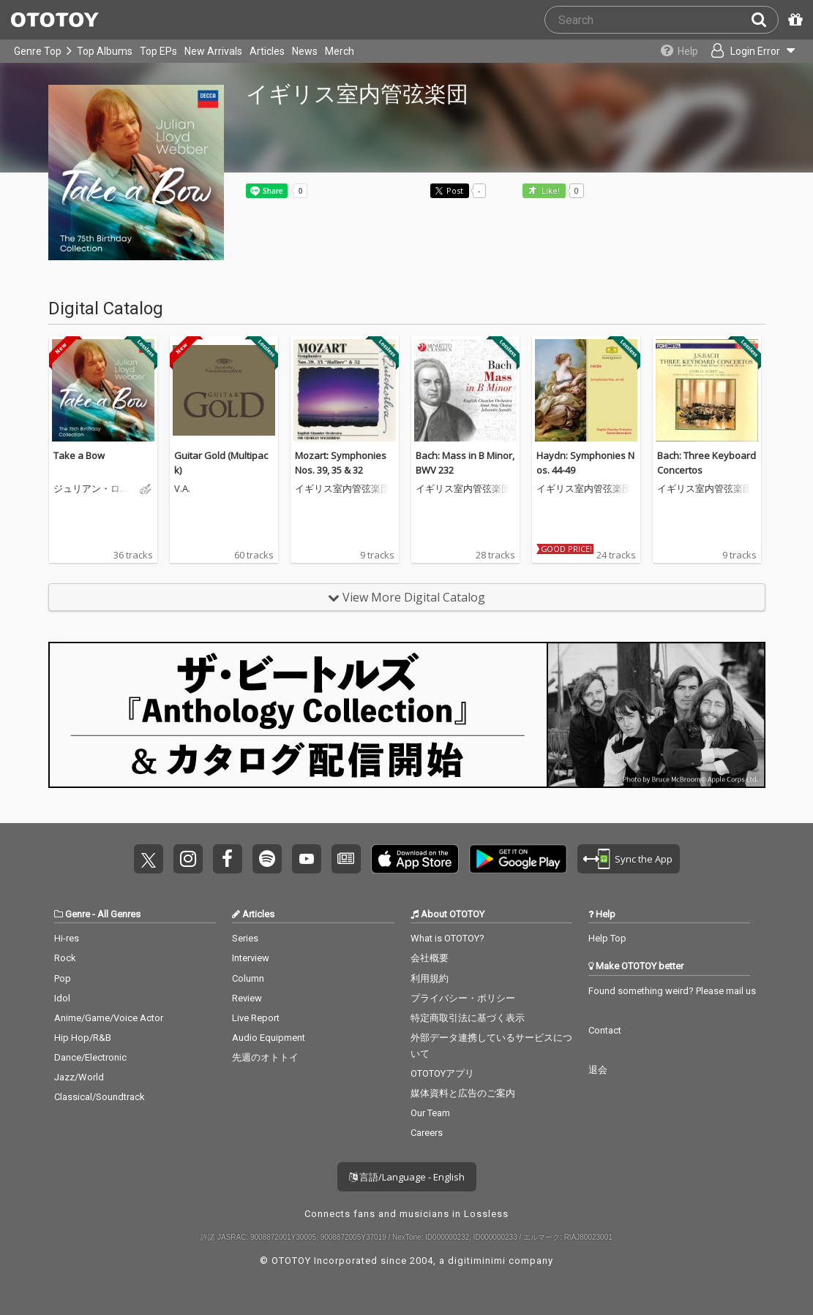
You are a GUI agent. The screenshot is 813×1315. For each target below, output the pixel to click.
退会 (597, 1069)
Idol (62, 998)
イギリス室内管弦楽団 (342, 489)
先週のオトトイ (265, 1057)
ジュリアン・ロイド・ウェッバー (91, 489)
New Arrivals (213, 51)
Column (248, 978)
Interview (250, 957)
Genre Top (37, 51)
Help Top (607, 938)
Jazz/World (79, 1077)
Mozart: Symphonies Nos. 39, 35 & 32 (340, 463)
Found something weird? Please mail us (672, 990)
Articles (267, 51)
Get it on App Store (415, 858)
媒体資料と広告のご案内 (463, 1093)
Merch (339, 51)
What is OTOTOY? (447, 938)
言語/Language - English (407, 1176)
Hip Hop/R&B (82, 1037)
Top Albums (104, 51)
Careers (427, 1132)
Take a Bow (79, 455)
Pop (62, 978)
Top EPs (158, 51)
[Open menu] (751, 51)
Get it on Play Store (518, 858)
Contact (604, 1030)
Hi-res (66, 938)
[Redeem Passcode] (793, 20)
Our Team (430, 1112)
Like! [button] (549, 191)
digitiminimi (477, 1260)
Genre (77, 914)
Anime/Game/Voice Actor (108, 1017)
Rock (65, 957)
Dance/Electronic (90, 1057)
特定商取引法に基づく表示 (468, 1017)
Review (247, 998)
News (305, 51)
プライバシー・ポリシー (463, 998)
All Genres (119, 914)
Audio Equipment (268, 1037)
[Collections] (676, 51)
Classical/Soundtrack (99, 1096)
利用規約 (430, 978)
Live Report (256, 1017)
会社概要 (430, 957)
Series (245, 938)
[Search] (765, 20)
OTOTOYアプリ (442, 1073)
